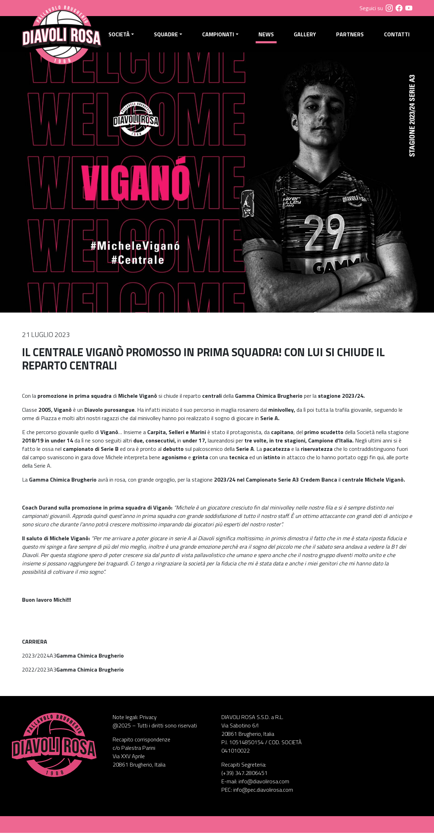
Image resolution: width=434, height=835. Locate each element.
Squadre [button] (167, 35)
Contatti (396, 35)
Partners (350, 35)
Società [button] (120, 35)
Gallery (305, 35)
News (267, 35)
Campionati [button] (219, 35)
